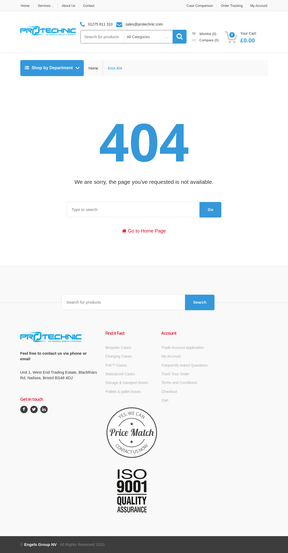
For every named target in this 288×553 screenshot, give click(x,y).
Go (210, 209)
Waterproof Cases (120, 374)
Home (25, 6)
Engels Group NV (40, 544)
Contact (91, 6)
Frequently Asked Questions (184, 365)
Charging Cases (118, 356)
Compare (205, 40)
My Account (259, 6)
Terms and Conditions (179, 383)
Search (199, 302)
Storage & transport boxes (126, 383)
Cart (164, 400)
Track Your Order (175, 374)
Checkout (169, 391)
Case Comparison (197, 6)
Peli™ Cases (116, 365)
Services (44, 6)
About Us (70, 6)
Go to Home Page (144, 231)
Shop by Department (49, 68)
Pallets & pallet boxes (123, 391)
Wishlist (204, 34)
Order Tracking (230, 6)
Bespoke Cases (118, 347)
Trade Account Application (182, 347)
